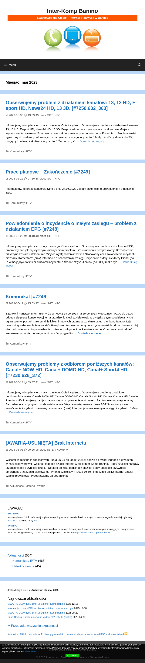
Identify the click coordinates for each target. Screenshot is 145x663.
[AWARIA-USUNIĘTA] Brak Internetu (46, 443)
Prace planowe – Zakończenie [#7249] (48, 171)
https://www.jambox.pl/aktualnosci (92, 532)
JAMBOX (13, 520)
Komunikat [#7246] (27, 296)
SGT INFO (13, 513)
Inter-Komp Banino (72, 11)
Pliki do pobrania (28, 634)
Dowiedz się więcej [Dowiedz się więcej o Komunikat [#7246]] (89, 333)
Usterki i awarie (35, 485)
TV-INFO (12, 525)
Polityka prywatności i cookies (57, 634)
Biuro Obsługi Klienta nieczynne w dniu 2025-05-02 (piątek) (40, 617)
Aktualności (17, 485)
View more (30, 651)
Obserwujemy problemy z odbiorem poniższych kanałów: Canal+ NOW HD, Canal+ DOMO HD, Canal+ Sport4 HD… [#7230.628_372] (70, 369)
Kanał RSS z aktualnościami (111, 634)
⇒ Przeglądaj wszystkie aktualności (33, 626)
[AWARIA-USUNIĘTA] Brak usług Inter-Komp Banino (36, 603)
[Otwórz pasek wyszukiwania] (139, 65)
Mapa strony (83, 634)
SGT (36, 520)
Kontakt (12, 634)
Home (24, 590)
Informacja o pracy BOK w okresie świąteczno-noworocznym (40, 608)
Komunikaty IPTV (21, 151)
